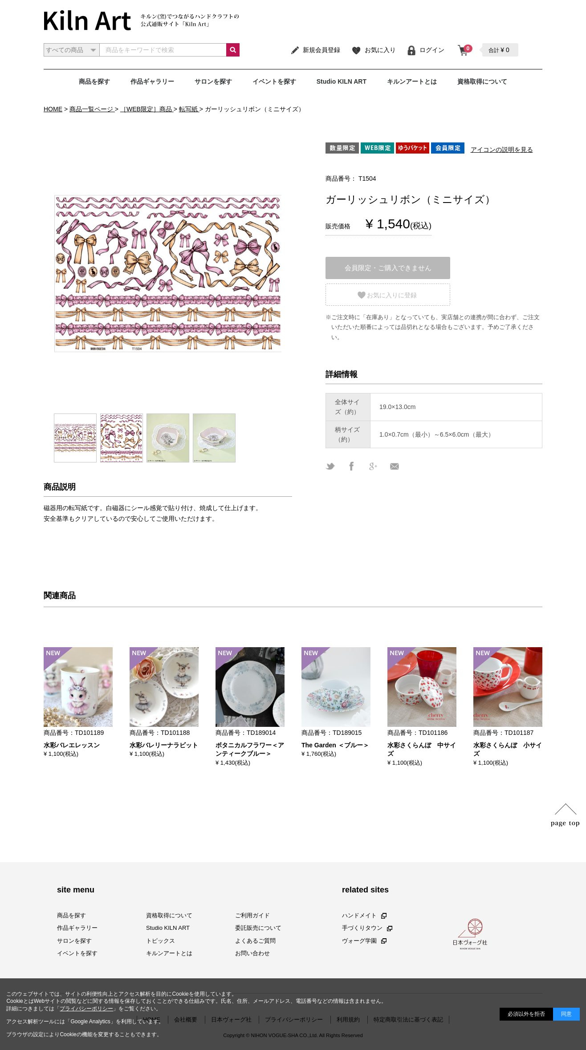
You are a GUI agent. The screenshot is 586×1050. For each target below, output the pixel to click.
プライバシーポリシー (86, 1008)
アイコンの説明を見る (502, 149)
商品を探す (94, 81)
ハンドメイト (364, 915)
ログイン (425, 49)
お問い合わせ (252, 952)
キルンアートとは (412, 81)
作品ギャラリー (152, 81)
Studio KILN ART (341, 81)
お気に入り (373, 49)
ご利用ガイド (252, 915)
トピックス (160, 940)
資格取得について (482, 81)
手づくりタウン (367, 927)
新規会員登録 (315, 49)
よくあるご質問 (255, 940)
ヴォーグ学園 (364, 940)
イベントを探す (274, 81)
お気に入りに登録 (392, 295)
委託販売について (258, 927)
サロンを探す (213, 81)
